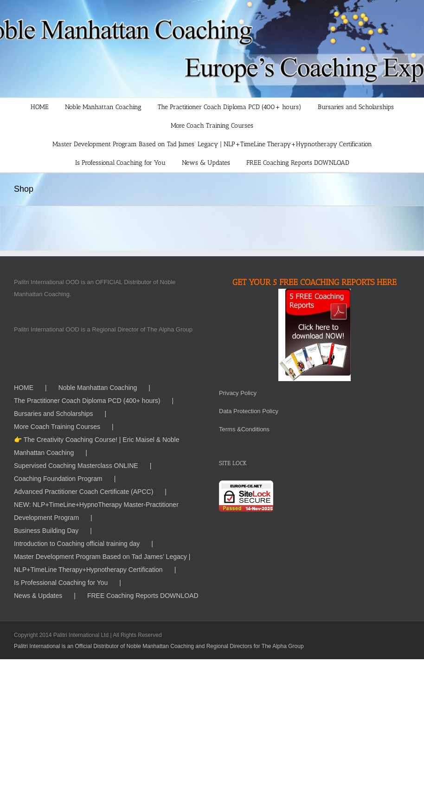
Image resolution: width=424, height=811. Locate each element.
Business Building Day (46, 530)
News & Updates (38, 595)
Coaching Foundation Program (58, 478)
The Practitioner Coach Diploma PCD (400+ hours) (87, 400)
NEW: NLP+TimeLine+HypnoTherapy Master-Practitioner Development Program (96, 511)
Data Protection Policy (248, 411)
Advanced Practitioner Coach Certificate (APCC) (83, 491)
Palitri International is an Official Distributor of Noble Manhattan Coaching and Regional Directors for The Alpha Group (159, 646)
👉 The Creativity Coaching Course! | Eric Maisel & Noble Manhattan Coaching (97, 446)
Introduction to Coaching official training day (77, 543)
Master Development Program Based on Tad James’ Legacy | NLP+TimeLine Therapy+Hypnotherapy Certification (102, 563)
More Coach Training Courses (57, 426)
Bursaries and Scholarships (53, 413)
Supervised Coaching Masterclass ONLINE (76, 465)
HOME (23, 387)
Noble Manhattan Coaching (97, 387)
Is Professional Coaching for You (61, 582)
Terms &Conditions (244, 429)
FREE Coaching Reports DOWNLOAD (143, 595)
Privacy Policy (238, 392)
